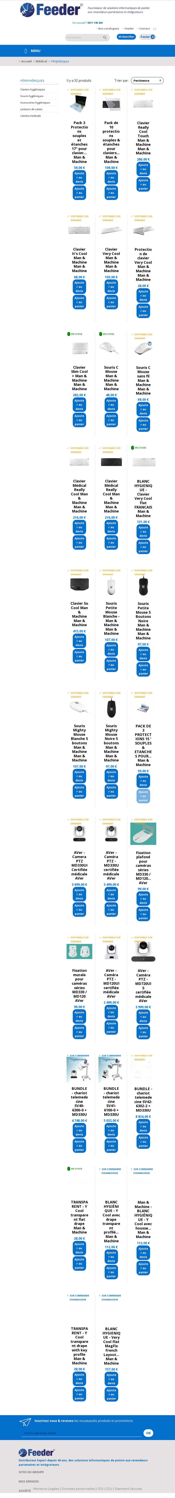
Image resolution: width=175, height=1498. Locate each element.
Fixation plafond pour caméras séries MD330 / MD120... (143, 865)
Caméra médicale (30, 116)
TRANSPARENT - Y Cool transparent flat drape (79, 1213)
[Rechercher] (82, 37)
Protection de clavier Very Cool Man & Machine (143, 260)
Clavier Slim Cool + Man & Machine (79, 374)
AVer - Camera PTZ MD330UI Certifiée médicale (79, 863)
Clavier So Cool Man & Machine (79, 610)
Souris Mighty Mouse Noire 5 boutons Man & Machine (111, 738)
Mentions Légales (46, 1489)
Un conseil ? (88, 22)
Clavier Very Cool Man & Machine (111, 256)
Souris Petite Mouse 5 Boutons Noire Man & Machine (143, 616)
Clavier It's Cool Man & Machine (79, 256)
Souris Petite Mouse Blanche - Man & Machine (111, 614)
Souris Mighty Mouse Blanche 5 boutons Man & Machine (79, 738)
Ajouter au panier (79, 193)
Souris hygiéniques (31, 96)
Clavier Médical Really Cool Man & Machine (79, 492)
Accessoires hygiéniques (35, 102)
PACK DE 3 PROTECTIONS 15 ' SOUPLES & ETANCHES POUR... (143, 741)
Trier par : (121, 80)
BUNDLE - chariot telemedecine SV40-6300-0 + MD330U (79, 1101)
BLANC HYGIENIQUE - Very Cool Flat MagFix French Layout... (111, 1341)
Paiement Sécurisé (128, 1489)
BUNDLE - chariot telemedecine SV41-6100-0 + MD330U (111, 1101)
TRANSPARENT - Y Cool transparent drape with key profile (79, 1341)
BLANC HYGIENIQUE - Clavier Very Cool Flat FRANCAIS (143, 494)
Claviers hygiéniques (32, 89)
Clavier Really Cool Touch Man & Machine (143, 134)
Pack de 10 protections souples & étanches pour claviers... (111, 137)
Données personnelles (79, 1489)
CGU (109, 1489)
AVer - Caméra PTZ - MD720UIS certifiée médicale (143, 983)
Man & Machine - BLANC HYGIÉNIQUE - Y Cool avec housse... (143, 1215)
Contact (144, 28)
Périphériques (32, 80)
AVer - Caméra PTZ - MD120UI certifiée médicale (111, 981)
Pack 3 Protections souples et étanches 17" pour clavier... (79, 137)
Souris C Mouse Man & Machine (111, 374)
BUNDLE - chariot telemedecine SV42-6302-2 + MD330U (143, 1099)
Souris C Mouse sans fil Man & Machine (143, 376)
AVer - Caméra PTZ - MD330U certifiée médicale (111, 863)
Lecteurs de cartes (31, 109)
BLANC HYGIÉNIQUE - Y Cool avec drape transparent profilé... (111, 1217)
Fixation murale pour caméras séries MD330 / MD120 (79, 983)
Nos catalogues (108, 28)
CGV (100, 1489)
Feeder (129, 28)
